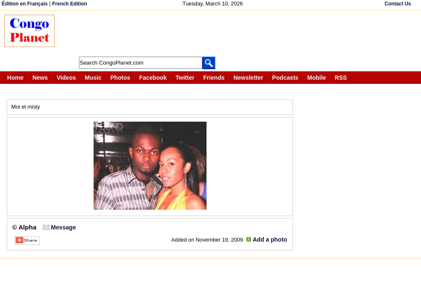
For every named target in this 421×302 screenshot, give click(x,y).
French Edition (69, 4)
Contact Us (397, 4)
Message (63, 227)
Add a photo (270, 239)
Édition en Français (25, 4)
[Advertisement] (216, 33)
